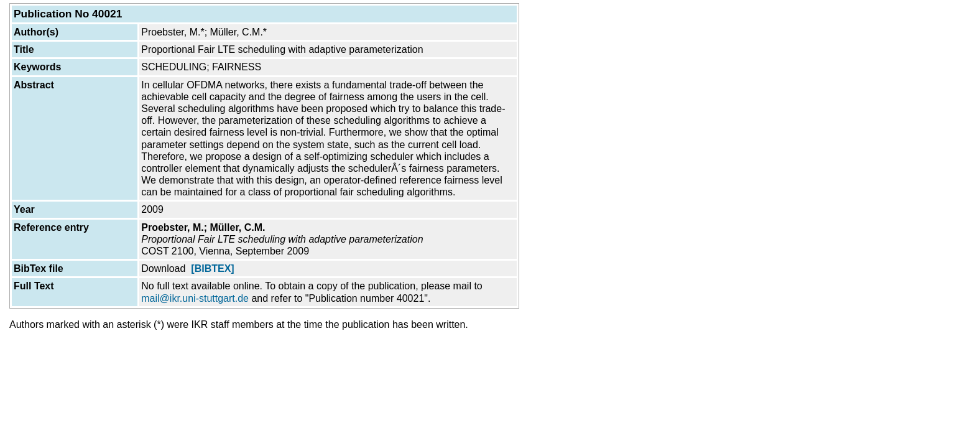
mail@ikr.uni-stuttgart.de (195, 298)
